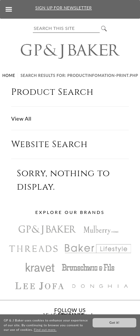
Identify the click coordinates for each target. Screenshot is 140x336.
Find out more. (45, 330)
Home (8, 75)
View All (21, 118)
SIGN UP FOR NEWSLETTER (63, 7)
